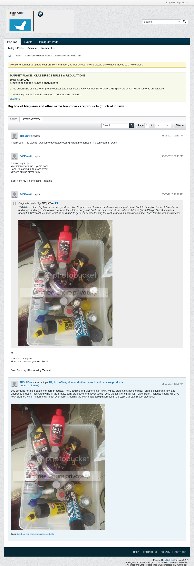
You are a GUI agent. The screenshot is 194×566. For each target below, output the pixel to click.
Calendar (32, 48)
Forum (18, 55)
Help (136, 552)
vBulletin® (170, 560)
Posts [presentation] (13, 119)
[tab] (13, 119)
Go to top (180, 552)
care (32, 534)
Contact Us (150, 552)
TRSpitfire (26, 135)
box (23, 534)
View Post (56, 203)
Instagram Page (48, 41)
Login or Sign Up (177, 2)
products (49, 534)
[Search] (161, 21)
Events (28, 41)
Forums (12, 42)
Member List (48, 48)
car (27, 534)
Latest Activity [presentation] (31, 119)
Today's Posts (16, 48)
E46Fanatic (26, 156)
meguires (39, 534)
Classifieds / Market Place (37, 55)
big (18, 534)
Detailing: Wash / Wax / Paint (68, 55)
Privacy (165, 552)
